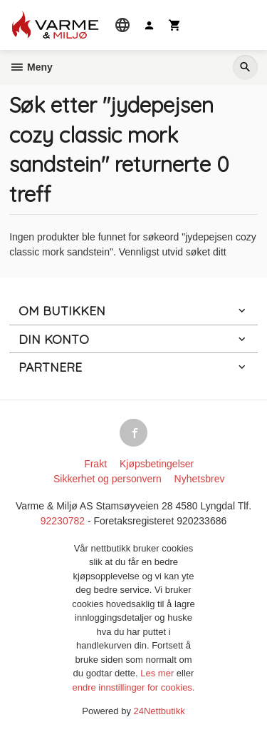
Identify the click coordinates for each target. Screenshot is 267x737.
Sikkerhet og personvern (107, 478)
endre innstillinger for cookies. (134, 687)
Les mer (158, 673)
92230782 (63, 521)
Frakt (95, 463)
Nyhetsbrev (199, 478)
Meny (31, 67)
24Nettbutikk (159, 711)
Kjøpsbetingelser (157, 463)
